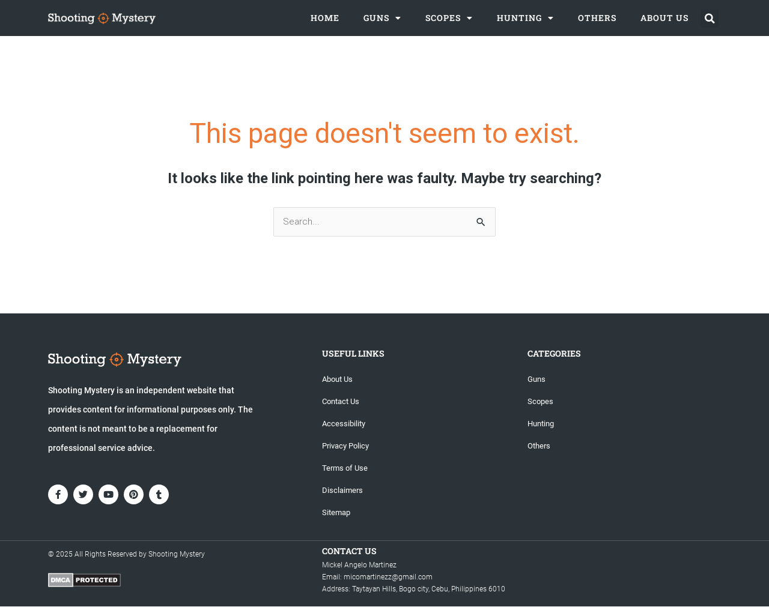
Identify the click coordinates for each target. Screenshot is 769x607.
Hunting (525, 18)
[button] (710, 19)
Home (325, 17)
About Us (664, 17)
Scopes (449, 18)
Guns (382, 18)
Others (597, 17)
